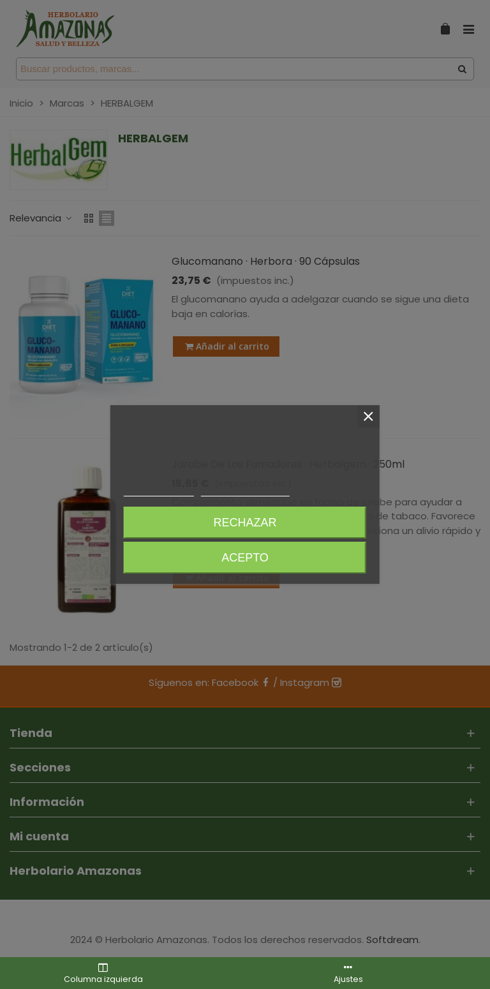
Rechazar (244, 522)
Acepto (245, 557)
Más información (159, 490)
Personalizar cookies (245, 490)
